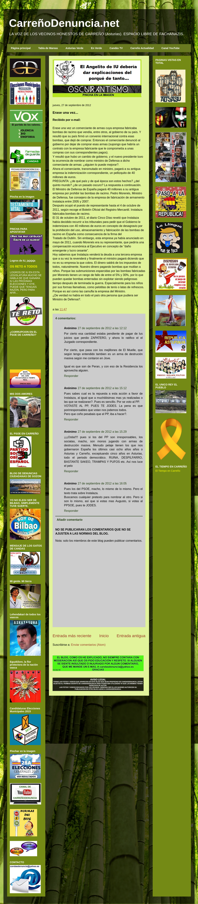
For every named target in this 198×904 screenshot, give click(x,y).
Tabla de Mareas (48, 48)
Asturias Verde (74, 48)
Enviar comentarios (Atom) (88, 644)
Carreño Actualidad (142, 48)
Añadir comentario (69, 519)
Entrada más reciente (72, 636)
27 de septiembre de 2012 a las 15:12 (102, 388)
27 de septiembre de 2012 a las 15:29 (102, 431)
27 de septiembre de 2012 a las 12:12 (102, 328)
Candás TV (116, 48)
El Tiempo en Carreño (167, 470)
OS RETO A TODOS (23, 266)
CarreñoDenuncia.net (64, 23)
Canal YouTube (170, 48)
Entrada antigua (131, 636)
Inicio (104, 636)
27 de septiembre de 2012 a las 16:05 (102, 483)
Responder (71, 375)
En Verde (96, 48)
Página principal (21, 48)
